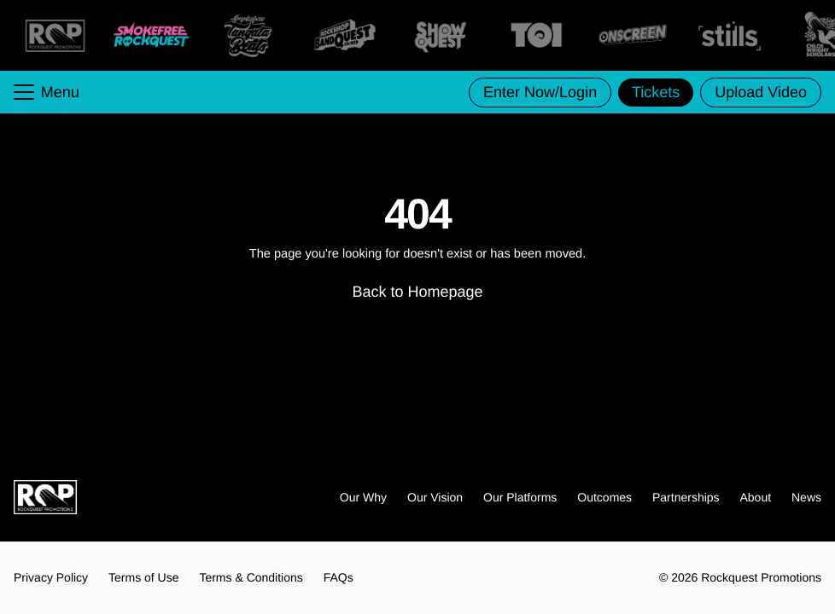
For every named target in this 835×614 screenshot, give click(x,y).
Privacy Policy (51, 577)
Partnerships (686, 497)
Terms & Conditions (250, 577)
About (756, 497)
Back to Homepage (417, 291)
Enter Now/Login (540, 92)
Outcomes (604, 497)
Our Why (363, 497)
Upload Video (761, 92)
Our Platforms (520, 497)
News (806, 497)
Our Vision (435, 497)
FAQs (338, 577)
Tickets (656, 92)
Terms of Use (143, 577)
